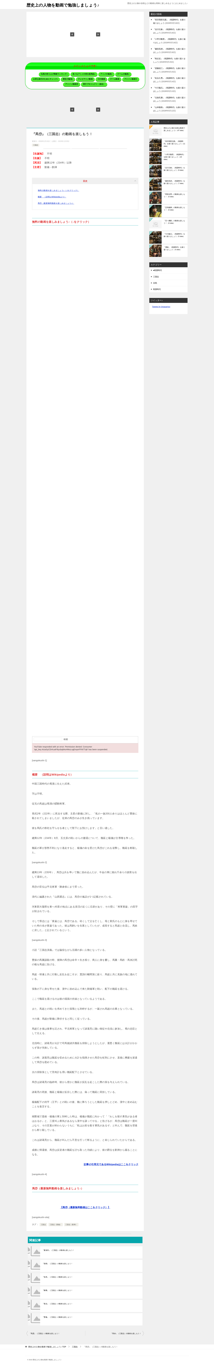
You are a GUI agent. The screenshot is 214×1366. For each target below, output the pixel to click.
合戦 (155, 283)
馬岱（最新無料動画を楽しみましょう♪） (56, 203)
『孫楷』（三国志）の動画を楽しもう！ (57, 1263)
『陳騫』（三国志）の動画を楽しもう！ (57, 1290)
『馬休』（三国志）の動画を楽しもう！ (126, 1333)
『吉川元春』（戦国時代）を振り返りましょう (174, 169)
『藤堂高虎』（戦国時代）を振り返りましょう (174, 182)
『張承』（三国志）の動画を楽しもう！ (57, 1277)
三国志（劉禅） (71, 1224)
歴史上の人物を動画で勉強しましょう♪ (62, 5)
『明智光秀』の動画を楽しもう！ (174, 195)
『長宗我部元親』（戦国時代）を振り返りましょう (174, 143)
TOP (47, 1347)
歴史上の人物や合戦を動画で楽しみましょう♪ (174, 129)
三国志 (35, 145)
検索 (66, 739)
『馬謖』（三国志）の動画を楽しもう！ (44, 1333)
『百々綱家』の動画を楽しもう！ (174, 222)
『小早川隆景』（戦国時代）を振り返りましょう (174, 157)
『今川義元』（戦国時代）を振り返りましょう (174, 235)
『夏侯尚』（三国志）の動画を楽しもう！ (58, 1250)
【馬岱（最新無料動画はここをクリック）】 (85, 1207)
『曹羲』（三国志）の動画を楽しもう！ (57, 1317)
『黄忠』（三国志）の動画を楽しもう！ (57, 1304)
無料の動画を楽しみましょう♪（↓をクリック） (58, 190)
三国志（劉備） (56, 1224)
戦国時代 (157, 289)
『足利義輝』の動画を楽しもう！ (174, 209)
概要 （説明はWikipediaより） (52, 197)
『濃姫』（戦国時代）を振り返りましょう (174, 248)
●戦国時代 (157, 270)
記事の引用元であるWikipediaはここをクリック (111, 1164)
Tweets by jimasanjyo (161, 307)
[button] (72, 34)
